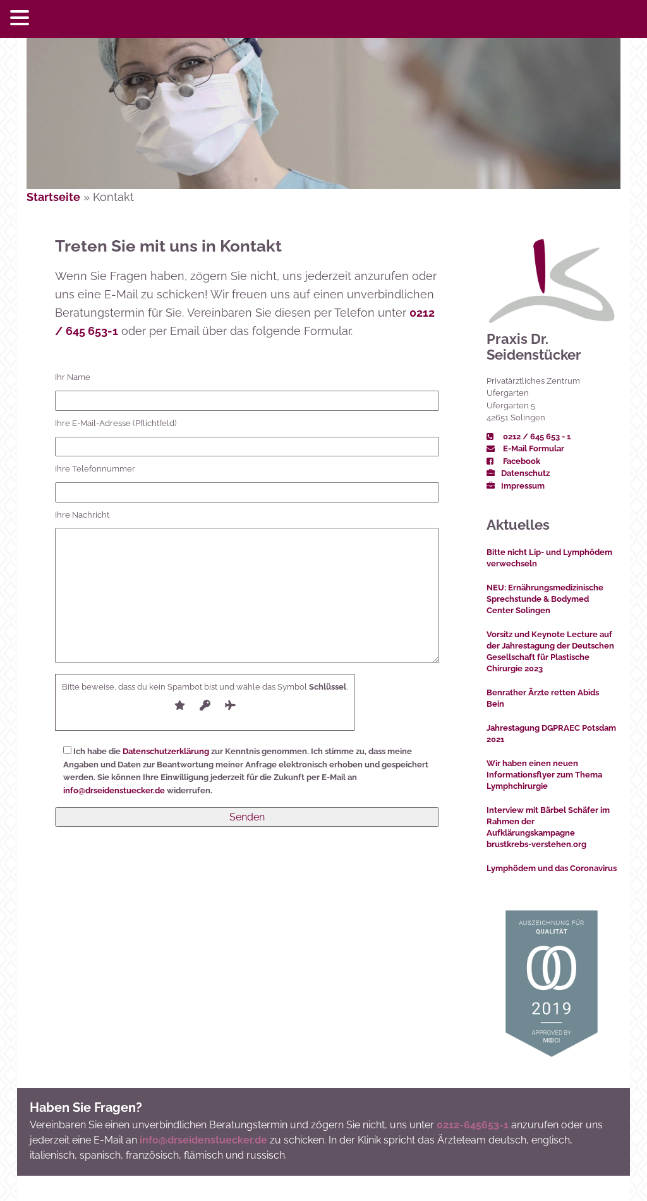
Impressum (516, 486)
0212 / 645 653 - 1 (529, 436)
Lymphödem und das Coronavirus (552, 868)
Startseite (53, 197)
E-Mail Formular (525, 448)
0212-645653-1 (473, 1125)
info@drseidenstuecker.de (114, 790)
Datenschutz (518, 473)
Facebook (513, 461)
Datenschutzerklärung (166, 751)
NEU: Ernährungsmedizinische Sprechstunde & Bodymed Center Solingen (545, 599)
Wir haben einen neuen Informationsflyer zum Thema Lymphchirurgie (544, 775)
